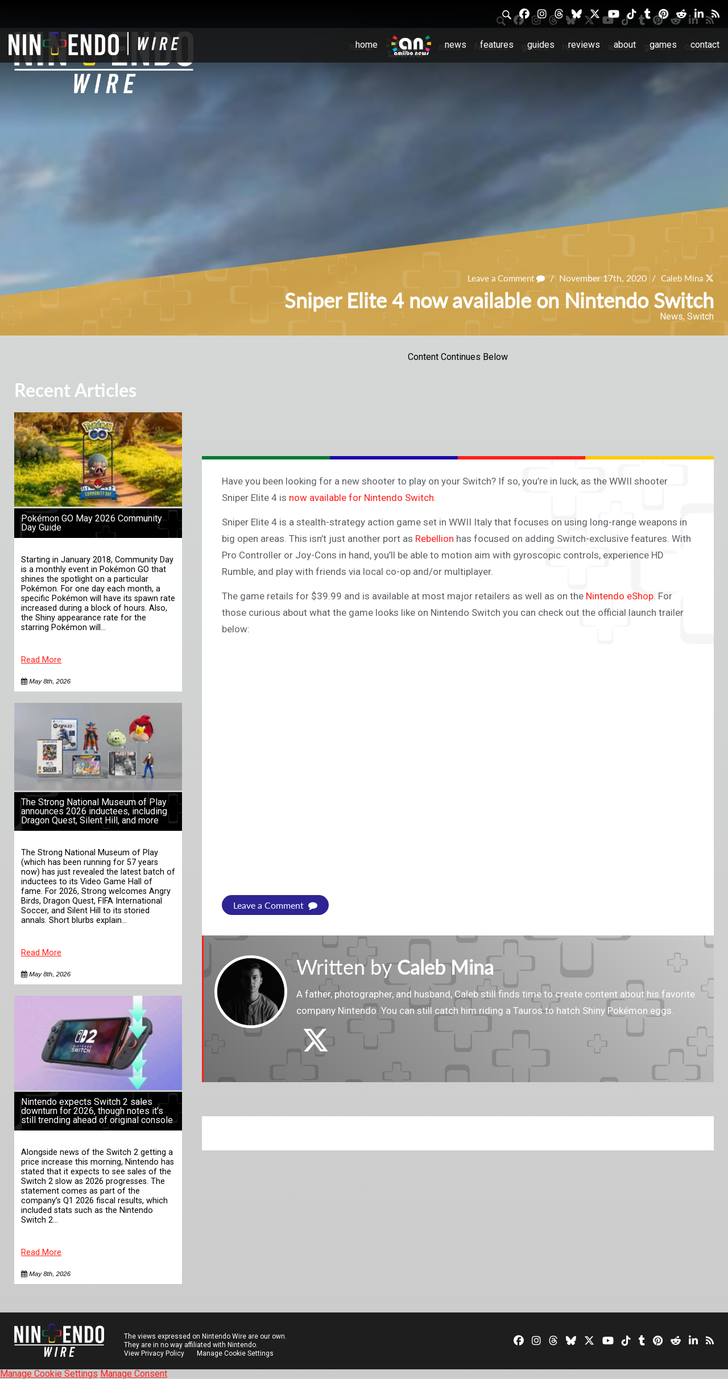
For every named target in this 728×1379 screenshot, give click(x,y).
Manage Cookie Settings (235, 1353)
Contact (704, 44)
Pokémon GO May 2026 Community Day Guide (91, 523)
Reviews (584, 44)
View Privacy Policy (154, 1353)
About (625, 44)
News (455, 44)
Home (366, 44)
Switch (700, 316)
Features (497, 44)
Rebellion (434, 538)
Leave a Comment (500, 277)
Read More (41, 660)
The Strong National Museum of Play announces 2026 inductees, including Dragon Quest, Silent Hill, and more (94, 811)
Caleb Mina (679, 277)
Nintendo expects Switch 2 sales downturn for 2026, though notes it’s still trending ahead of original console (97, 1110)
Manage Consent (133, 1373)
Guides (541, 44)
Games (663, 44)
